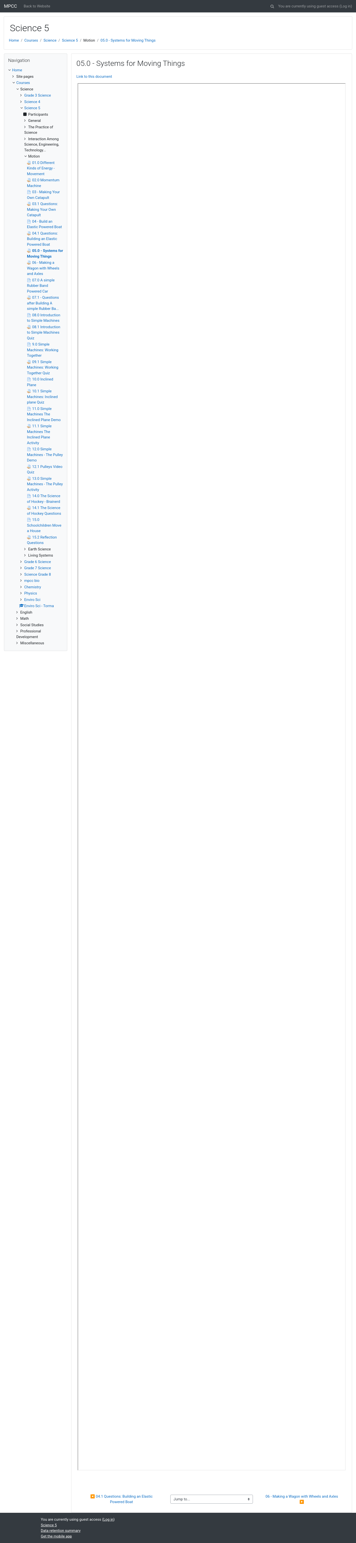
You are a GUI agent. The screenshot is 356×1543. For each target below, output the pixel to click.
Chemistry (32, 587)
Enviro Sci (32, 599)
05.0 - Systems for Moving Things (128, 40)
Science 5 (70, 40)
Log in (346, 6)
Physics (30, 593)
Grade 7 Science (37, 568)
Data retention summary (61, 1530)
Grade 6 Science (37, 562)
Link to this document (94, 76)
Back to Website (37, 6)
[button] (272, 5)
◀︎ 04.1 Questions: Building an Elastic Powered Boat (122, 1499)
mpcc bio (32, 580)
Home (14, 40)
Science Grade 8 (37, 574)
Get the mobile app (56, 1536)
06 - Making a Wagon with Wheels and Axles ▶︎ (302, 1499)
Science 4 (32, 102)
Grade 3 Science (37, 95)
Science (50, 40)
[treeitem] (35, 70)
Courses (31, 40)
